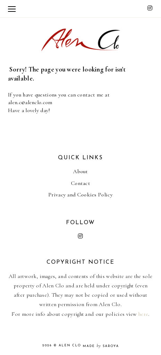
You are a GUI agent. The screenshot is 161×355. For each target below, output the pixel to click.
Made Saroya (101, 346)
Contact (80, 183)
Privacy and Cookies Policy (80, 194)
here (143, 314)
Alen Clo (70, 345)
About (80, 171)
